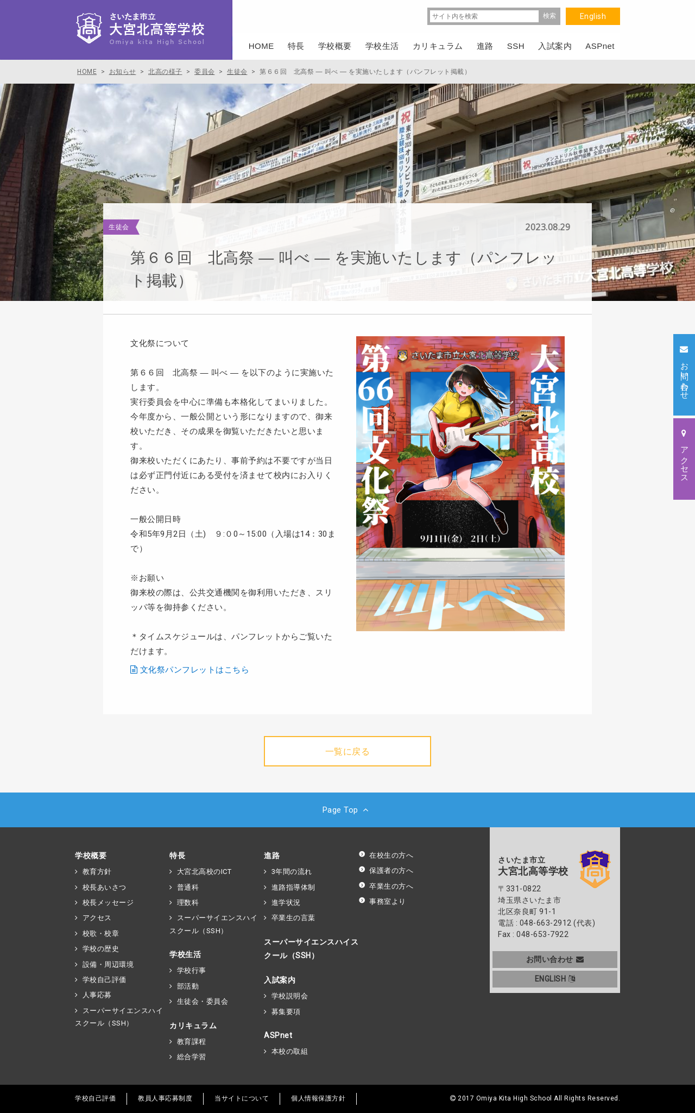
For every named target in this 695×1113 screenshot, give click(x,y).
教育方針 (97, 871)
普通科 (188, 887)
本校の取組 (289, 1051)
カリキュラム (193, 1025)
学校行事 (191, 970)
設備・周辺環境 (108, 964)
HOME (261, 46)
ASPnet (278, 1035)
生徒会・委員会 (203, 1001)
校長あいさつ (105, 887)
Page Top (348, 810)
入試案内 (279, 980)
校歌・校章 (101, 933)
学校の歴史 (101, 949)
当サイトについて (241, 1098)
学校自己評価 (105, 980)
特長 (177, 855)
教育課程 (191, 1041)
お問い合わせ (555, 959)
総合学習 (191, 1057)
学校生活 (185, 954)
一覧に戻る (347, 751)
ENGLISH (555, 978)
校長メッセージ (108, 902)
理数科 (188, 902)
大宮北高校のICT (204, 871)
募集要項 (286, 1012)
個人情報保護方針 (318, 1098)
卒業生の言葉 (293, 918)
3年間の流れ (291, 871)
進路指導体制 (293, 887)
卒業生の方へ (385, 886)
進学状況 (286, 902)
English (593, 16)
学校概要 (90, 855)
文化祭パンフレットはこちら (195, 670)
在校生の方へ (385, 855)
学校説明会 (289, 996)
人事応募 (97, 995)
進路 (272, 855)
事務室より (382, 901)
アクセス (97, 918)
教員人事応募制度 (165, 1098)
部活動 (188, 986)
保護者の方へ (385, 870)
